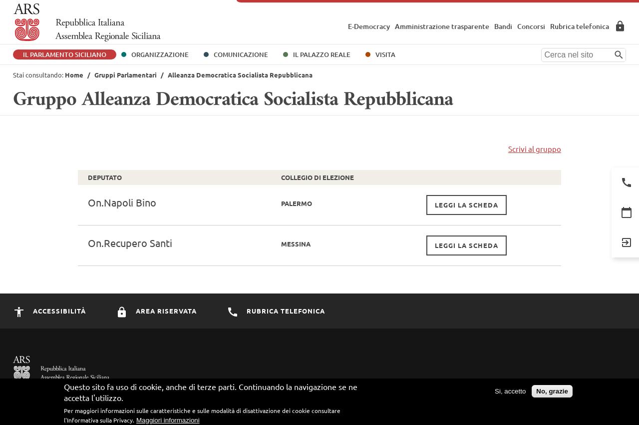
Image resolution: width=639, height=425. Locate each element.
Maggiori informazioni (168, 420)
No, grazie (552, 391)
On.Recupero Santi (130, 242)
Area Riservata (620, 26)
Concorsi (531, 26)
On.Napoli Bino (122, 202)
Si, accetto (510, 391)
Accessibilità (49, 310)
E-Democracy (369, 26)
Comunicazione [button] (241, 54)
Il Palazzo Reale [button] (321, 54)
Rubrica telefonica (579, 26)
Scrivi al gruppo (534, 149)
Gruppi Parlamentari (125, 74)
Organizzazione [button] (160, 54)
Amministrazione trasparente (442, 26)
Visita (385, 54)
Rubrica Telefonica (276, 310)
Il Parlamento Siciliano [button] (64, 54)
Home (74, 74)
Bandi (503, 26)
